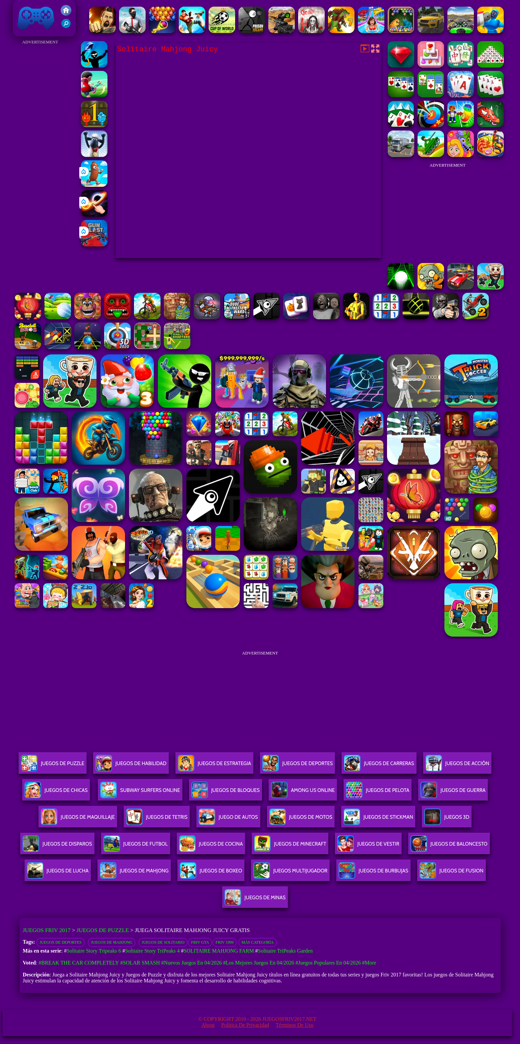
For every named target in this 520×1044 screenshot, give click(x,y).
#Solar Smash (140, 963)
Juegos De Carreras (379, 765)
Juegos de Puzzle (103, 930)
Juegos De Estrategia (214, 765)
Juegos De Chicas (56, 792)
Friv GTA (200, 942)
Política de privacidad (245, 1025)
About (208, 1025)
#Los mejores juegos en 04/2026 (258, 963)
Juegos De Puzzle (52, 765)
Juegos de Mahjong (111, 942)
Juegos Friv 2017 (36, 18)
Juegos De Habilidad (131, 765)
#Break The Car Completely (78, 963)
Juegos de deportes (60, 942)
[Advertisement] (40, 145)
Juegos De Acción (457, 765)
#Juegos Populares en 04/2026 (328, 963)
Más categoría (257, 942)
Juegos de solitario (163, 942)
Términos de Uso (294, 1025)
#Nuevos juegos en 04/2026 (191, 963)
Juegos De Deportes (297, 765)
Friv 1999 (224, 942)
